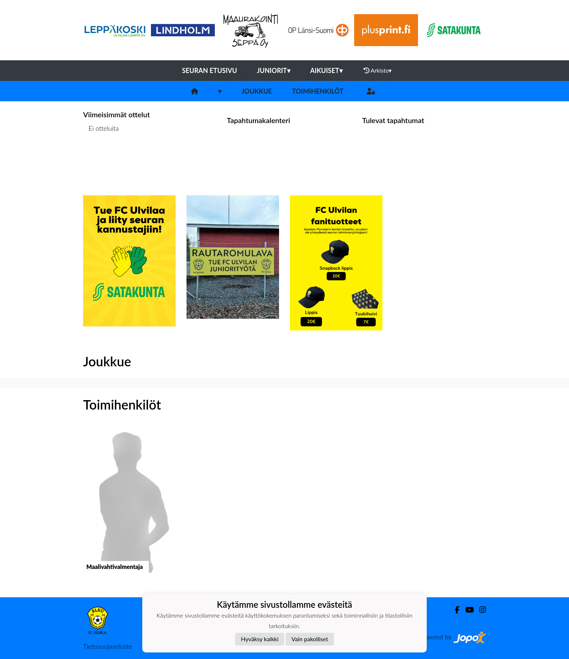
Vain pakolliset (309, 638)
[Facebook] (454, 610)
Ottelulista (101, 156)
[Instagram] (480, 610)
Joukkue (256, 91)
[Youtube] (466, 610)
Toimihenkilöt (317, 91)
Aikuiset (326, 70)
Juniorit (273, 70)
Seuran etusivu (209, 70)
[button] (129, 506)
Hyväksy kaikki (259, 638)
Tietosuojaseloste (107, 646)
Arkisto (378, 70)
